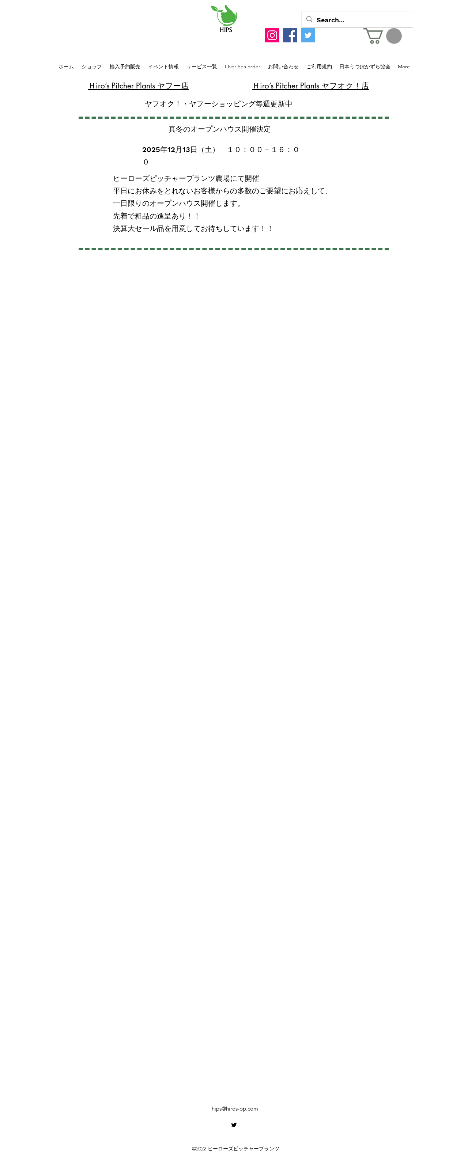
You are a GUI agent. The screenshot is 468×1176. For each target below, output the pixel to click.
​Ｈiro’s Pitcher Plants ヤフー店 (138, 86)
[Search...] (357, 20)
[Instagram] (272, 35)
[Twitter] (308, 35)
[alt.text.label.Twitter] (234, 1124)
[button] (382, 36)
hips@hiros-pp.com (235, 1108)
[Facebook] (290, 35)
